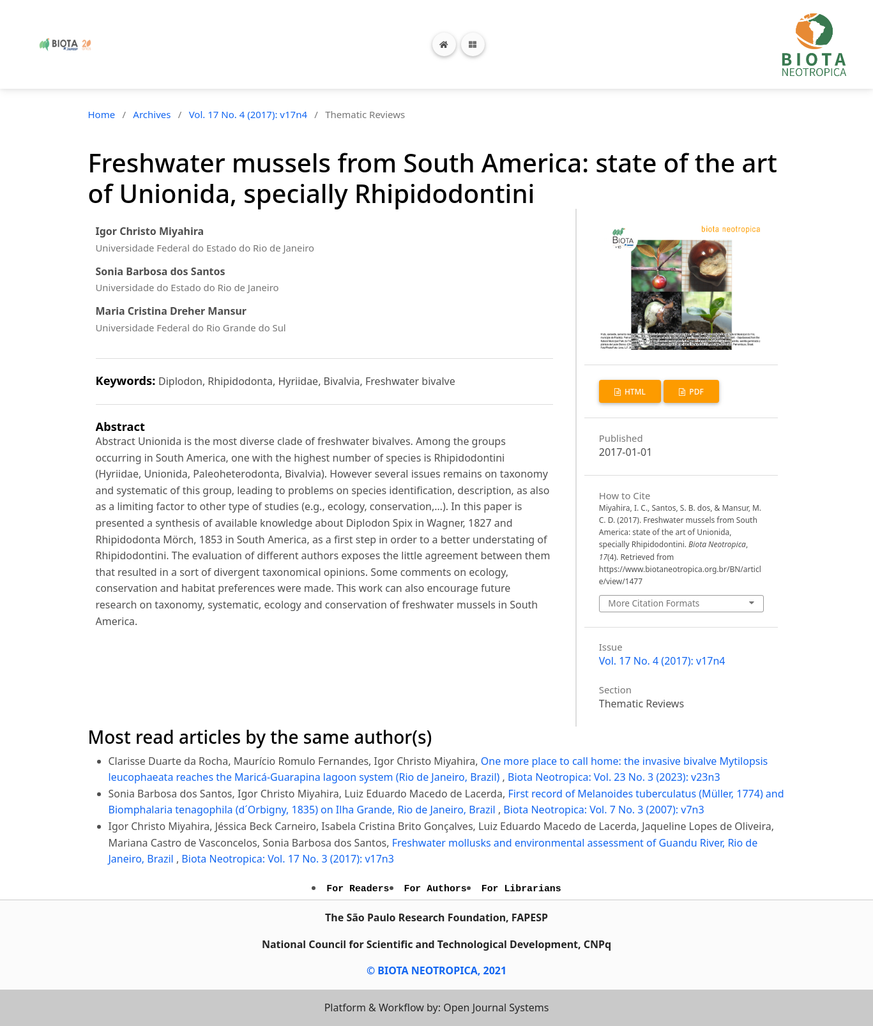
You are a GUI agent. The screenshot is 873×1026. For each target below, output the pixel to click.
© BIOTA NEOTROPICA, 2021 (436, 970)
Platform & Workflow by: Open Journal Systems (436, 1007)
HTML (634, 391)
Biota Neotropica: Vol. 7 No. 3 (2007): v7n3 (603, 810)
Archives (152, 114)
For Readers (357, 889)
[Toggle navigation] (473, 44)
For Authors (435, 889)
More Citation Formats (653, 603)
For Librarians (521, 889)
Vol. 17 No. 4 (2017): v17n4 (248, 114)
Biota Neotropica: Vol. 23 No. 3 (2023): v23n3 (614, 777)
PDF (695, 391)
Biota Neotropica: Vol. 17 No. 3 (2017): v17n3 (287, 859)
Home (102, 114)
